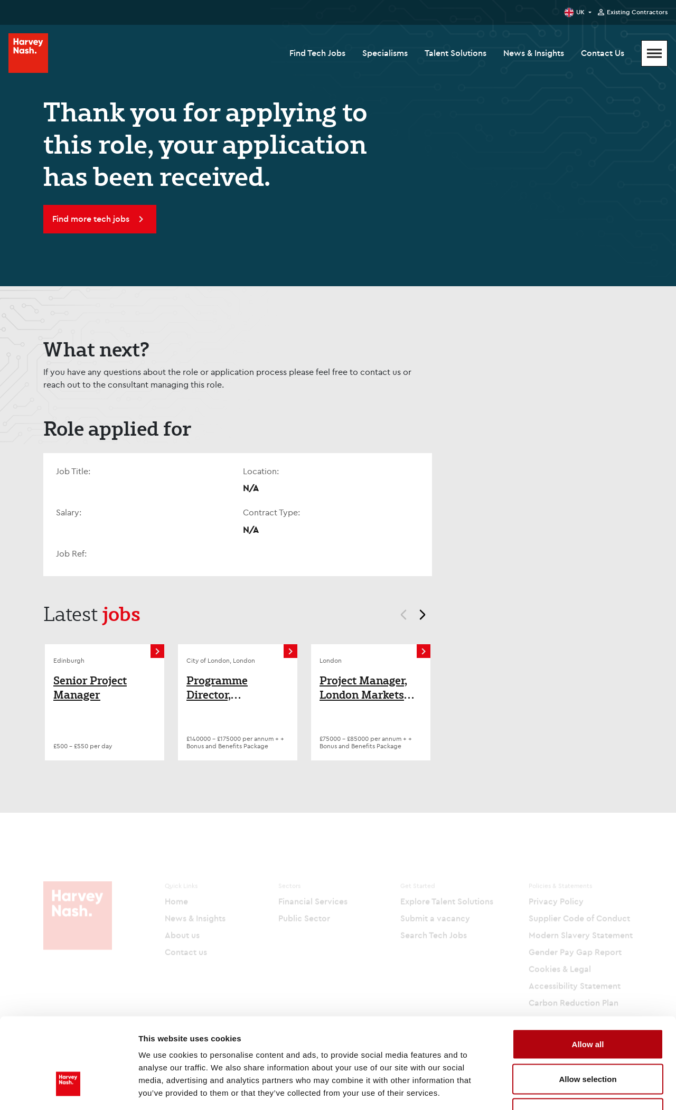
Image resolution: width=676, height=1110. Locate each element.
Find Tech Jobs (317, 53)
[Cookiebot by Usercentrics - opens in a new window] (68, 1089)
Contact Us (602, 53)
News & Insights (533, 53)
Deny (588, 1040)
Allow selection (587, 1006)
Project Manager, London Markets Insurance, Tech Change (363, 687)
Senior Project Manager (90, 687)
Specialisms (385, 53)
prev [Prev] (398, 616)
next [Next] (427, 616)
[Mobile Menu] (654, 53)
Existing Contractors (637, 12)
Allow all (588, 971)
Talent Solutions (455, 53)
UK (580, 12)
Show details (554, 1089)
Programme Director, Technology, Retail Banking (233, 687)
